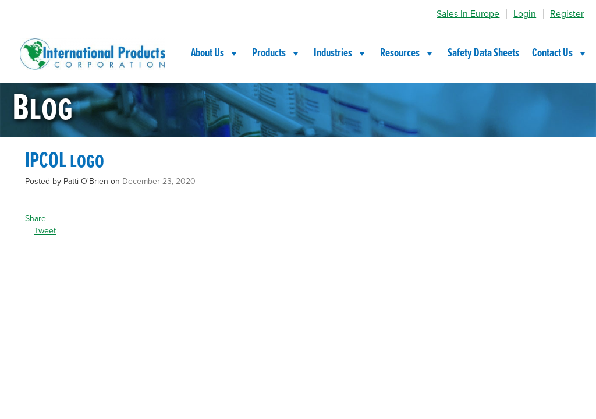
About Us (215, 53)
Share (35, 218)
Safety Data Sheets (483, 53)
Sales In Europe (468, 14)
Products (276, 53)
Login (524, 14)
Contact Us (560, 53)
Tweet (45, 231)
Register (567, 14)
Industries (340, 53)
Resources (407, 53)
